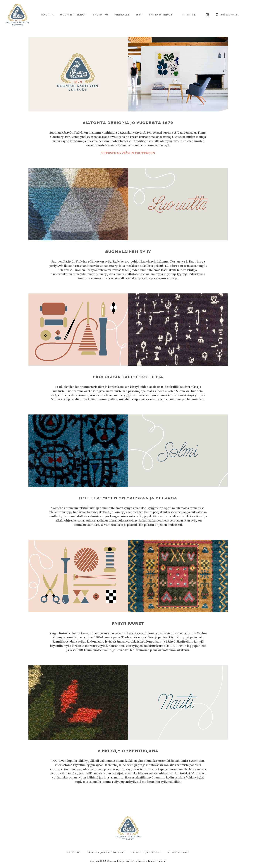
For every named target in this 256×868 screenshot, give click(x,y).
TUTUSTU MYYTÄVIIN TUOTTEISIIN (128, 153)
